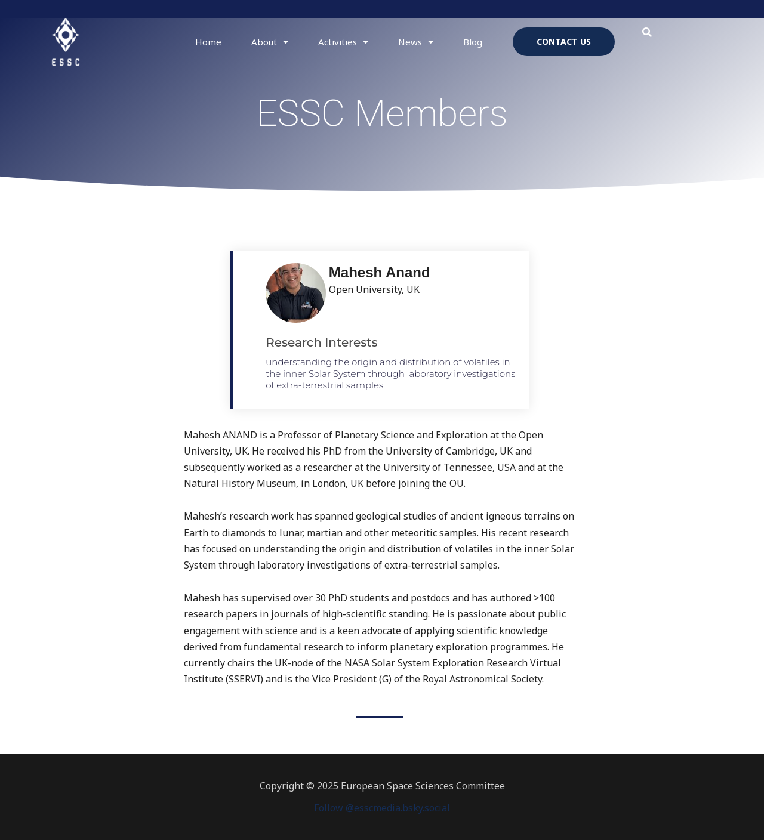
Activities (343, 42)
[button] (647, 32)
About (269, 42)
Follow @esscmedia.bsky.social (382, 807)
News (415, 42)
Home (208, 42)
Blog (472, 42)
